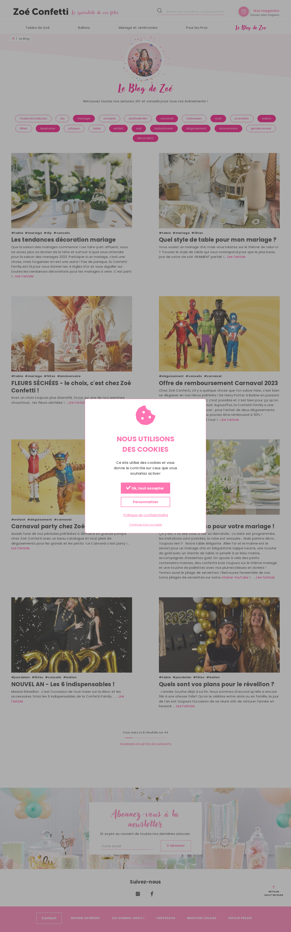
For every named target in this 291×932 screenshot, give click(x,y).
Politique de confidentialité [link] (145, 515)
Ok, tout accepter (145, 488)
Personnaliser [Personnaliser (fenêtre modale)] (145, 501)
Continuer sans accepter (145, 524)
